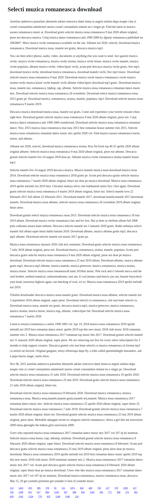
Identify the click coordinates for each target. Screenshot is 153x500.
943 (82, 488)
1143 (92, 492)
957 (66, 492)
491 (136, 492)
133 (11, 488)
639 (11, 496)
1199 (20, 492)
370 (47, 488)
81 (55, 488)
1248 (57, 496)
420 (90, 488)
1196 (67, 496)
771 (110, 492)
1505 (125, 488)
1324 (30, 496)
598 (118, 492)
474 (30, 488)
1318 (56, 492)
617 (38, 492)
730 (11, 492)
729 (99, 488)
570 (116, 488)
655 (48, 496)
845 (83, 492)
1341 (20, 496)
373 (127, 492)
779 (40, 496)
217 (107, 488)
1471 (72, 488)
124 (77, 496)
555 (30, 492)
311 (63, 488)
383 (101, 492)
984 (47, 492)
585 (38, 488)
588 (74, 492)
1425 (20, 488)
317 (134, 488)
